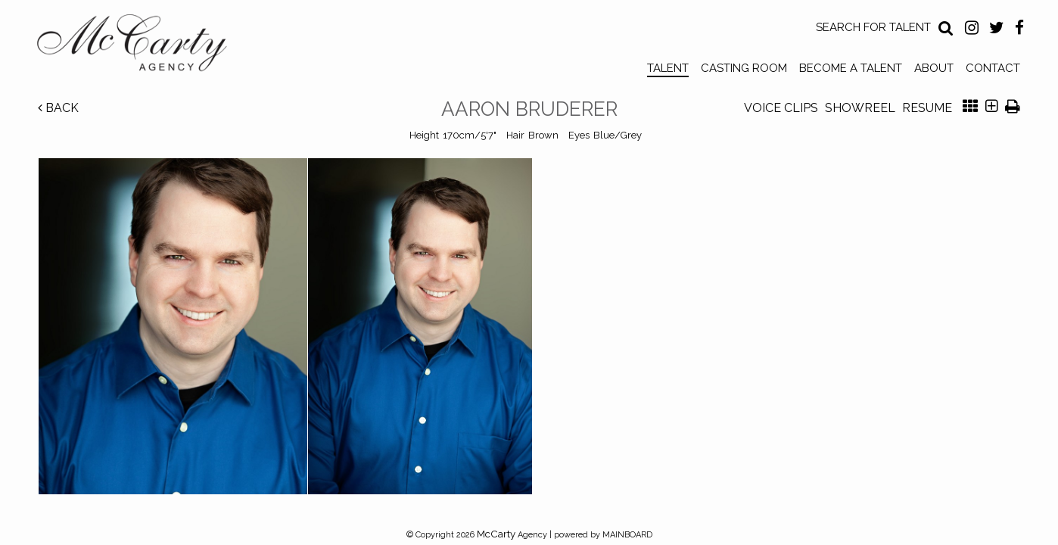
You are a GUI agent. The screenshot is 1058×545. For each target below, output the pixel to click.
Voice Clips (781, 108)
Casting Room (744, 68)
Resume (927, 108)
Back (58, 108)
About (934, 68)
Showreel (860, 108)
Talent (668, 68)
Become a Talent (850, 68)
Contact (993, 68)
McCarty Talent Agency (143, 46)
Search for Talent (873, 27)
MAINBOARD (627, 535)
